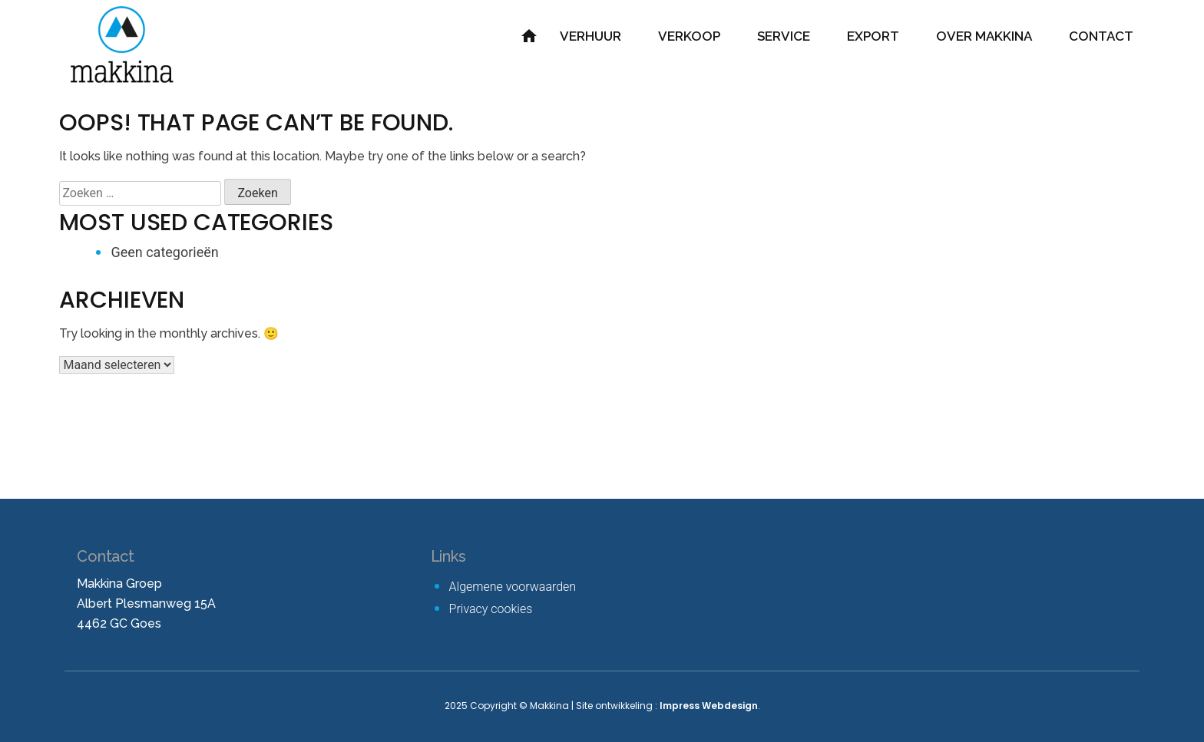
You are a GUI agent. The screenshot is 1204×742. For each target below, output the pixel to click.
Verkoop (689, 36)
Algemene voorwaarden (513, 586)
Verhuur (590, 36)
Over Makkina (984, 36)
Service (783, 36)
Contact (1101, 36)
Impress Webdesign (709, 705)
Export (873, 36)
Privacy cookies (491, 609)
